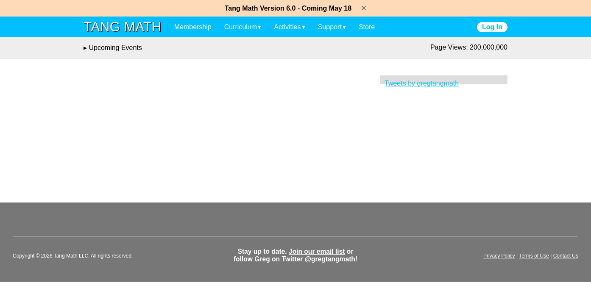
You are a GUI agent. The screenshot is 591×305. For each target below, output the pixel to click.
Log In (492, 26)
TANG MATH (123, 26)
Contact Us (565, 256)
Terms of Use (534, 256)
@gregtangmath (330, 259)
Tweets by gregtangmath (422, 83)
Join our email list (317, 251)
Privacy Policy (499, 256)
